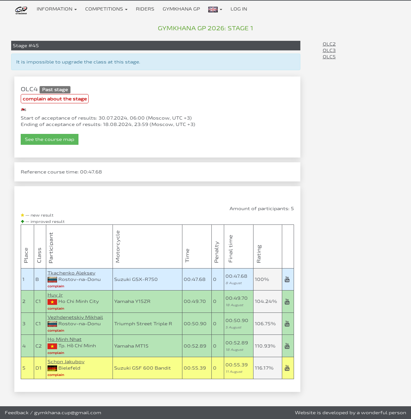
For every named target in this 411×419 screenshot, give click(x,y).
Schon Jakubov (66, 361)
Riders (145, 8)
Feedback (17, 412)
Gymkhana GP (181, 8)
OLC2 (329, 44)
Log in (239, 8)
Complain (56, 286)
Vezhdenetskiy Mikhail (75, 317)
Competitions (106, 8)
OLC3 (329, 50)
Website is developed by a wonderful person (350, 412)
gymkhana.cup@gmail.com (67, 412)
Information (57, 8)
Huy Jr (55, 295)
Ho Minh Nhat (65, 339)
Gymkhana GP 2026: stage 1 (205, 28)
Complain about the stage (55, 98)
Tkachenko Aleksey (71, 273)
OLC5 (329, 56)
